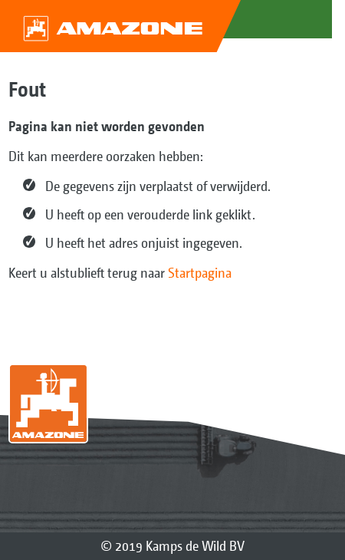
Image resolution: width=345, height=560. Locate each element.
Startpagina (200, 273)
